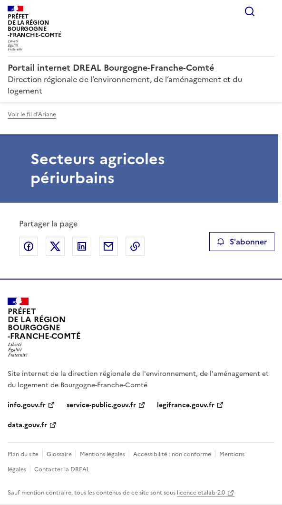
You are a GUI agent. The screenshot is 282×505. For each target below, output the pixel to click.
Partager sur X (55, 246)
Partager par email (108, 246)
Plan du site (23, 454)
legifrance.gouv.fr (185, 405)
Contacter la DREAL (61, 469)
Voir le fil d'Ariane (32, 114)
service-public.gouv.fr (101, 405)
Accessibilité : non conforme (172, 454)
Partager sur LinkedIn (81, 246)
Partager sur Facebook (28, 246)
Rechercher (249, 11)
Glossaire (59, 454)
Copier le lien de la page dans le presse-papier (135, 246)
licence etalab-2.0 (201, 492)
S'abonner (242, 241)
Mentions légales (102, 454)
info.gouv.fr (27, 405)
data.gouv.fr (27, 425)
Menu (268, 11)
